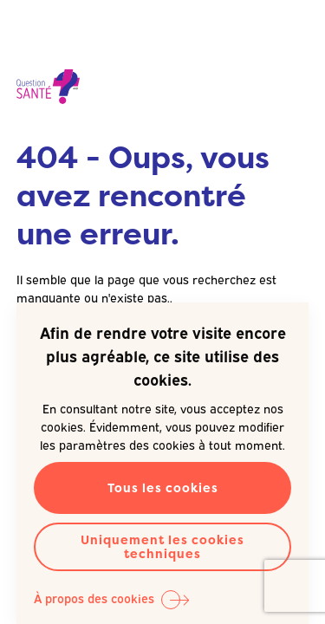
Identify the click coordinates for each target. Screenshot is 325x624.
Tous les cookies (162, 487)
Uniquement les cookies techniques (162, 546)
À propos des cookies (94, 597)
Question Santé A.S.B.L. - (48, 86)
